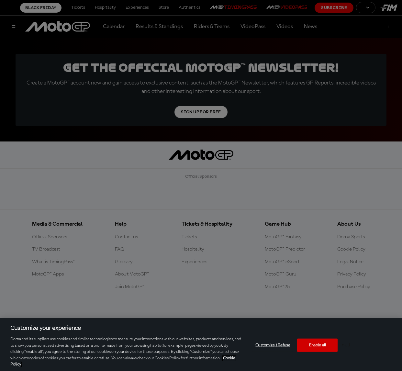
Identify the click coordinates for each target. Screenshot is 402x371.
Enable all (317, 345)
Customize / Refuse (272, 345)
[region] (201, 344)
